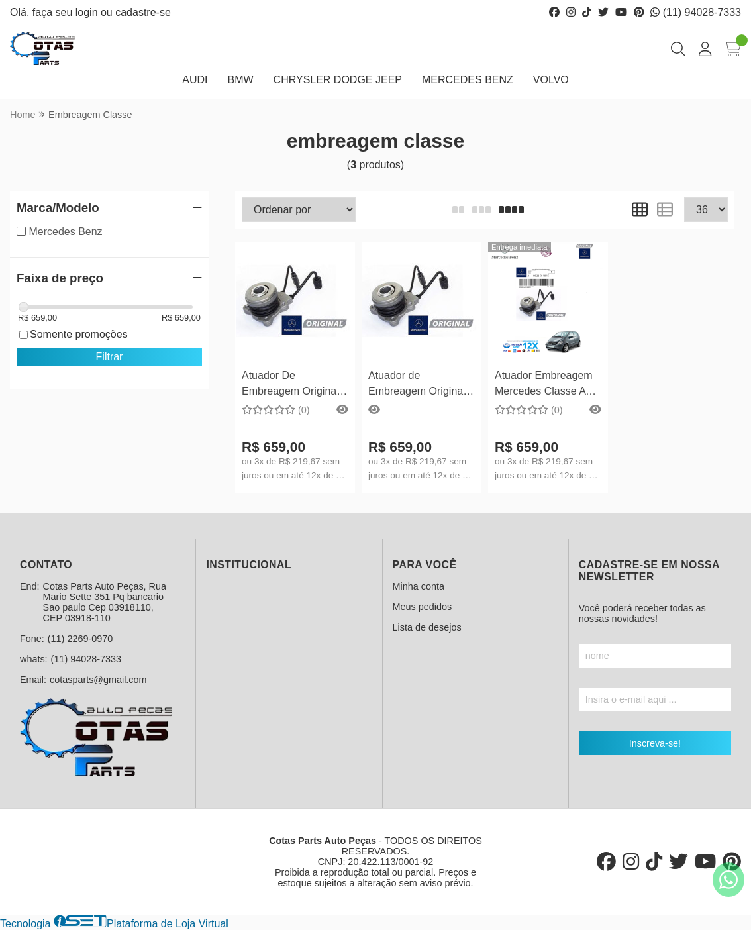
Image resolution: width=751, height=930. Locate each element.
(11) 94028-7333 (695, 12)
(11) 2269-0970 (80, 638)
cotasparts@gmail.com (98, 679)
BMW (240, 79)
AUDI (194, 79)
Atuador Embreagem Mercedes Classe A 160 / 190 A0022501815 (544, 385)
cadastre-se (143, 12)
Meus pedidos (422, 606)
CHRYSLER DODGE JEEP (338, 79)
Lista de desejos (427, 627)
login (88, 12)
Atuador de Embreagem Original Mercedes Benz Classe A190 (417, 385)
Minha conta (418, 586)
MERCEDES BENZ (467, 79)
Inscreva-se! (655, 743)
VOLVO (551, 79)
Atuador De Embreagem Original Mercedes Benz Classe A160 (290, 385)
